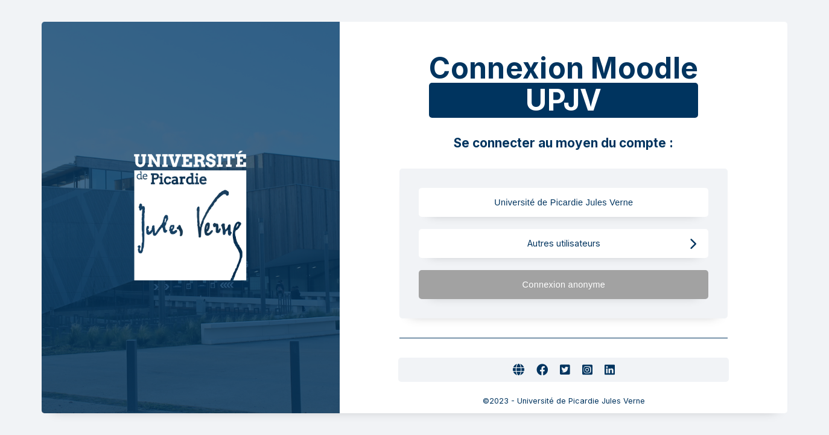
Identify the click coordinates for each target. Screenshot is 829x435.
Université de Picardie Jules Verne (586, 202)
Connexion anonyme (609, 285)
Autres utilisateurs (612, 244)
